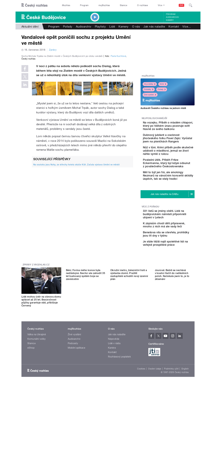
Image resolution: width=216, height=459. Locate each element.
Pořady (67, 26)
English (185, 411)
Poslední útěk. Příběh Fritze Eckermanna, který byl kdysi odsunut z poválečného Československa (175, 183)
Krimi (163, 84)
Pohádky (148, 89)
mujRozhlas (104, 5)
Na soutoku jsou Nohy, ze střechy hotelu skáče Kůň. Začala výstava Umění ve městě (76, 227)
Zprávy (53, 49)
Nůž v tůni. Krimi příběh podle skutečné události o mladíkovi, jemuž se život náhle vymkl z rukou (176, 165)
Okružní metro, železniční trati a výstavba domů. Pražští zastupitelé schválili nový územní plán (129, 343)
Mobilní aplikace (76, 390)
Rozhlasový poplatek (119, 398)
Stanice (123, 5)
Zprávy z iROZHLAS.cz (36, 307)
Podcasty (73, 385)
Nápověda (113, 381)
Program (84, 5)
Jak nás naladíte (154, 26)
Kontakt (174, 26)
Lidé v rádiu (114, 385)
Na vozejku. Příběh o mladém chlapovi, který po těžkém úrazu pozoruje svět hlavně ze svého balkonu (176, 129)
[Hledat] (191, 5)
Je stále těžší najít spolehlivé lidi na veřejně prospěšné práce (175, 282)
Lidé (112, 26)
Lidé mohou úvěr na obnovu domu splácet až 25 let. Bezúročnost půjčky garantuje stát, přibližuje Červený (41, 343)
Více (186, 26)
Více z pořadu (150, 232)
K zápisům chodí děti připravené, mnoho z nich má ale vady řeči (175, 256)
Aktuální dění (29, 26)
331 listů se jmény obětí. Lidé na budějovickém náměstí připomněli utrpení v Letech (176, 241)
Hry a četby (149, 84)
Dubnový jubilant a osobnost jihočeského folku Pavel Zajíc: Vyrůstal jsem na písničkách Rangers (175, 148)
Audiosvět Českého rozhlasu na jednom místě (163, 108)
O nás (136, 26)
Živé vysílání (150, 95)
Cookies (141, 411)
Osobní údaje (154, 411)
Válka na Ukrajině (36, 376)
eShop (30, 390)
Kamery (170, 20)
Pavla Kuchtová (118, 119)
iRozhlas (66, 5)
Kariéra (112, 390)
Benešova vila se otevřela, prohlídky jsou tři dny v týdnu (176, 269)
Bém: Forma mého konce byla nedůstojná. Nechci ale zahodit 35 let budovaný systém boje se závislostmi (85, 343)
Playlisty (100, 26)
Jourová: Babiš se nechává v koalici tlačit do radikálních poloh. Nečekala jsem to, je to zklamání (172, 343)
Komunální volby (36, 381)
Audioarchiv (172, 17)
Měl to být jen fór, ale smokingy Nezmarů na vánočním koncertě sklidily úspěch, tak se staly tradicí (176, 199)
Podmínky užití (171, 411)
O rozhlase (142, 5)
